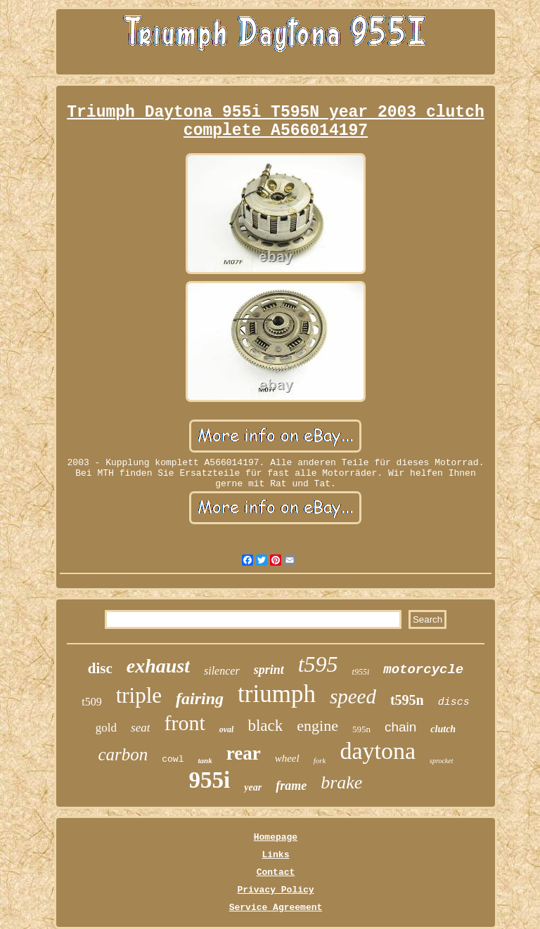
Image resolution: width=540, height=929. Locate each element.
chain (400, 727)
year (253, 787)
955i (210, 780)
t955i (361, 672)
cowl (173, 759)
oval (226, 729)
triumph (277, 694)
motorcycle (423, 669)
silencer (222, 671)
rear (243, 753)
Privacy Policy (275, 890)
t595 (318, 664)
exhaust (158, 666)
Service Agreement (276, 907)
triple (139, 695)
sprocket (442, 761)
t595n (407, 700)
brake (341, 782)
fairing (200, 698)
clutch (443, 729)
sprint (269, 670)
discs (454, 702)
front (184, 722)
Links (275, 855)
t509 (91, 702)
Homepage (275, 837)
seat (140, 727)
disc (100, 668)
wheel (287, 758)
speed (353, 696)
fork (320, 760)
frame (291, 786)
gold (106, 727)
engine (317, 725)
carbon (123, 754)
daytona (378, 751)
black (265, 725)
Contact (276, 872)
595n (361, 729)
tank (205, 760)
